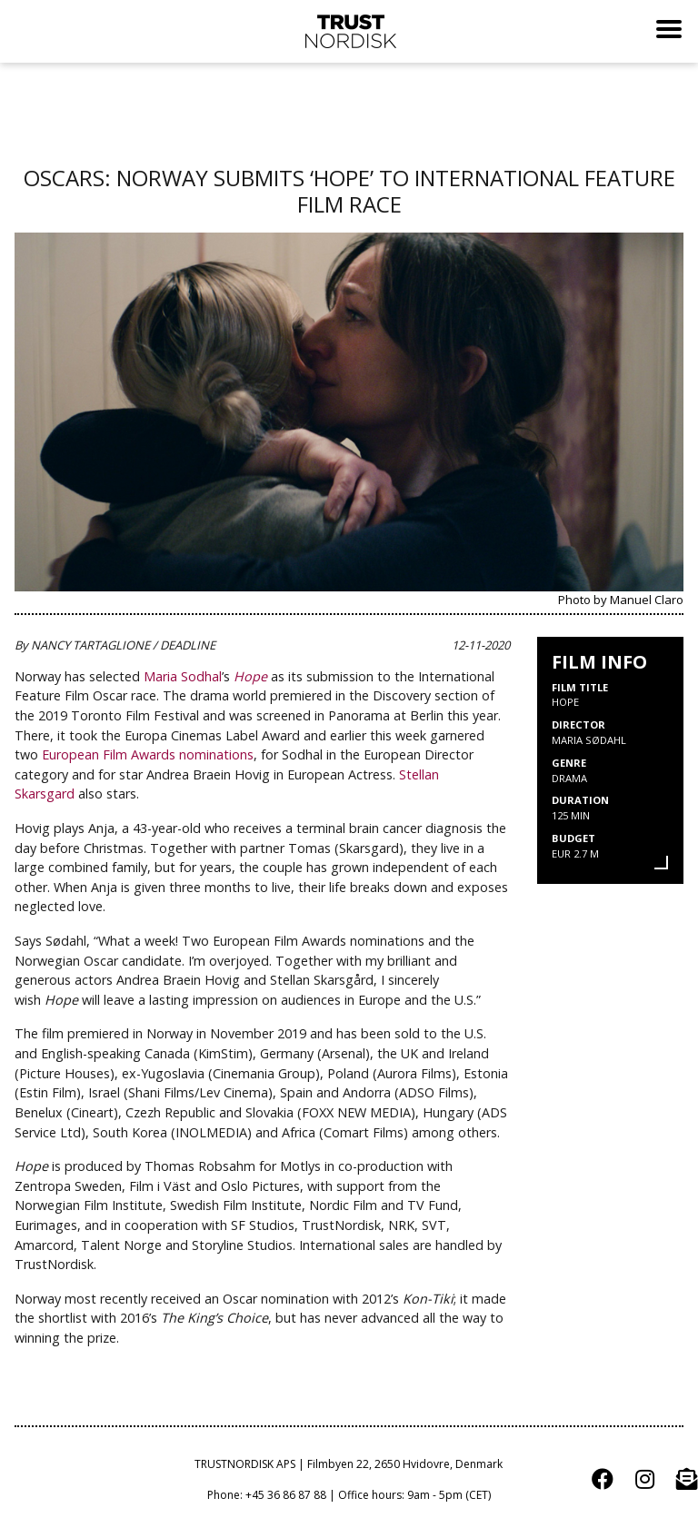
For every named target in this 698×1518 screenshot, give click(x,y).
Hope (250, 676)
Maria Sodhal (183, 676)
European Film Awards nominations (148, 754)
